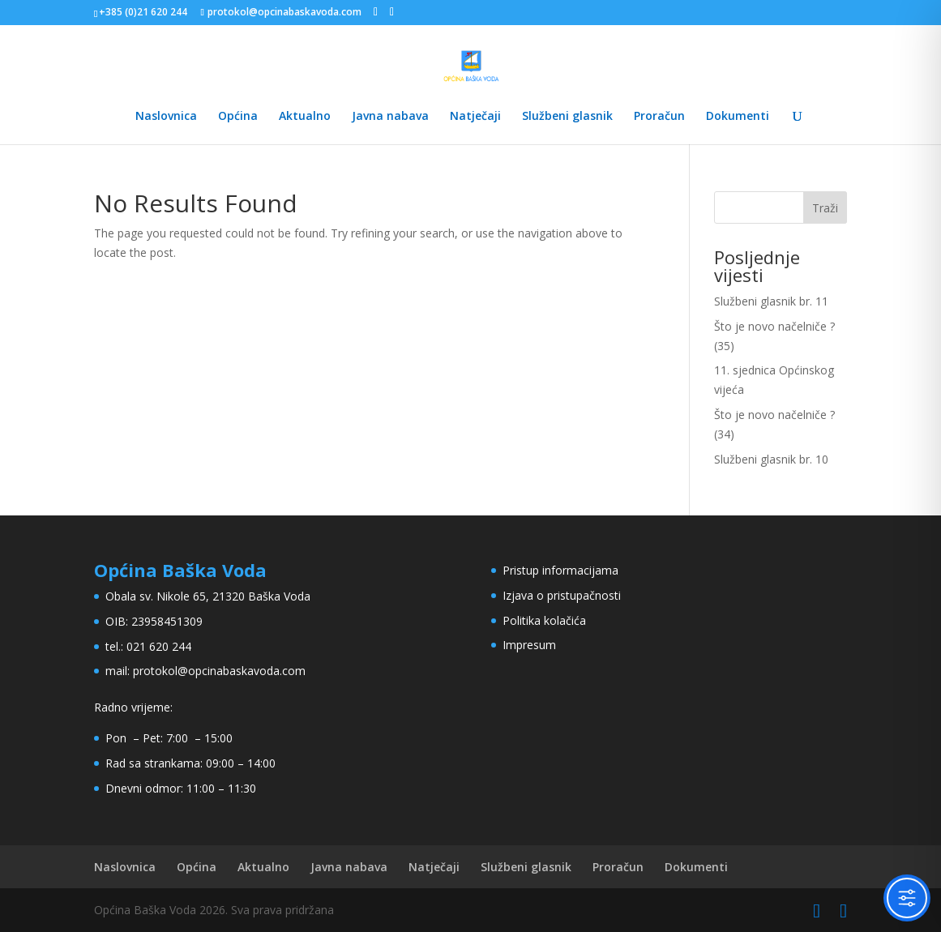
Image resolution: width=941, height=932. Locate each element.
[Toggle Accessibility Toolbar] (907, 898)
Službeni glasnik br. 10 (771, 459)
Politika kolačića (544, 620)
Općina (238, 116)
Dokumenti (737, 116)
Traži (825, 208)
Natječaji (475, 116)
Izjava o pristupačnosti (562, 595)
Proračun (659, 116)
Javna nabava (390, 116)
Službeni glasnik (567, 116)
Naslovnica (166, 116)
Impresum (529, 644)
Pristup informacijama (560, 570)
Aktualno (305, 116)
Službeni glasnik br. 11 (771, 301)
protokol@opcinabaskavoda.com (219, 670)
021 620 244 (158, 646)
